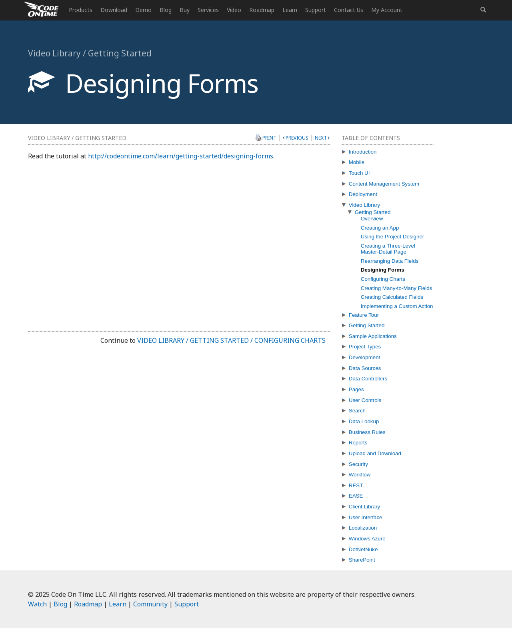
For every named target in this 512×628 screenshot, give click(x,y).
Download (113, 10)
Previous (297, 137)
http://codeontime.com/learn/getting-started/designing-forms (180, 156)
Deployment (363, 194)
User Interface (365, 517)
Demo (143, 10)
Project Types (365, 347)
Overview (372, 219)
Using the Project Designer (392, 237)
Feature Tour (364, 315)
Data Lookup (364, 421)
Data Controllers (368, 379)
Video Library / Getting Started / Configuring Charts (231, 340)
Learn (289, 10)
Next (321, 137)
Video (234, 10)
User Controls (365, 400)
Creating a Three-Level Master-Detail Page (388, 249)
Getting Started (373, 212)
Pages (356, 389)
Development (364, 357)
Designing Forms (382, 270)
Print (269, 137)
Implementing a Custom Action (397, 306)
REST (356, 485)
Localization (363, 528)
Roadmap (261, 10)
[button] (483, 10)
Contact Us (348, 10)
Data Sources (365, 368)
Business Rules (367, 432)
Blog (166, 10)
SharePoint (362, 560)
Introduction (363, 152)
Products (80, 10)
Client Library (364, 507)
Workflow (360, 475)
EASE (356, 496)
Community (150, 604)
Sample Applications (373, 336)
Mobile (356, 162)
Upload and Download (375, 453)
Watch (37, 604)
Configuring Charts (383, 279)
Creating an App (380, 228)
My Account (386, 10)
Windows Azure (367, 539)
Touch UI (359, 173)
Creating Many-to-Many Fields (396, 288)
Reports (358, 443)
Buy (185, 10)
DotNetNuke (363, 549)
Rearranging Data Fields (389, 261)
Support (315, 10)
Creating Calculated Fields (392, 297)
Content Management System (384, 184)
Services (208, 10)
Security (358, 464)
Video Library (364, 205)
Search (357, 411)
